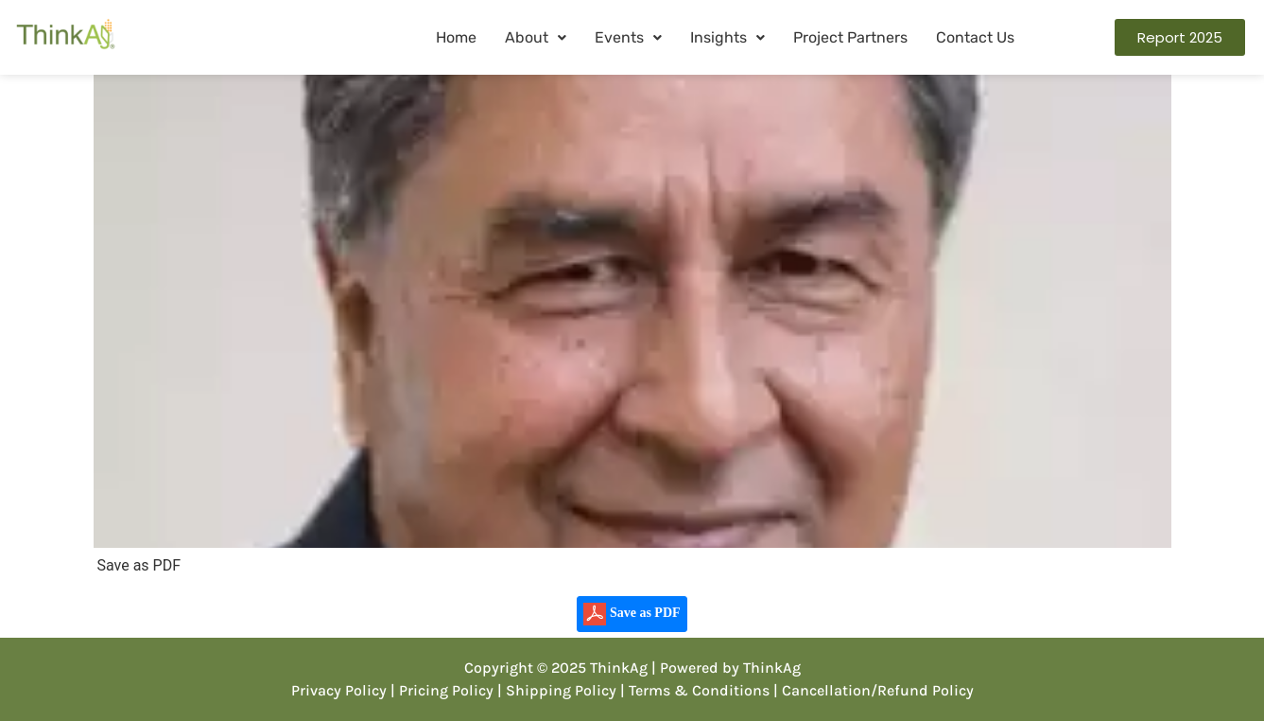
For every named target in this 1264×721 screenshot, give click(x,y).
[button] (535, 38)
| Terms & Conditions (695, 690)
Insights (727, 37)
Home (456, 37)
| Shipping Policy (556, 690)
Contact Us (975, 37)
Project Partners (850, 37)
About (535, 37)
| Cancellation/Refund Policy (873, 690)
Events (628, 37)
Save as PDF (631, 614)
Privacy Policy (339, 690)
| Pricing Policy (441, 690)
